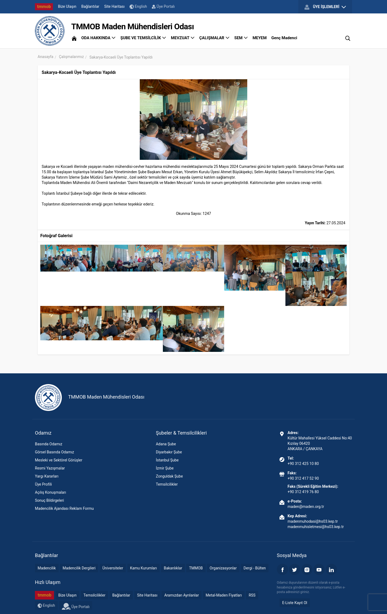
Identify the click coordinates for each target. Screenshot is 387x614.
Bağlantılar (90, 6)
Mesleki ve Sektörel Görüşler (58, 460)
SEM (241, 37)
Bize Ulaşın (67, 6)
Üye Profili (43, 484)
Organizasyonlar (223, 568)
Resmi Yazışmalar (50, 468)
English (138, 6)
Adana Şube (166, 444)
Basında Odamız (48, 444)
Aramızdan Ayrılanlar (181, 595)
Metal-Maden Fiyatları (224, 595)
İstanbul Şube (167, 460)
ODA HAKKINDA (98, 37)
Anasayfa (45, 57)
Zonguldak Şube (169, 476)
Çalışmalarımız (71, 57)
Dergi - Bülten (254, 568)
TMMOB (196, 568)
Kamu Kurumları (143, 568)
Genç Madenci (284, 37)
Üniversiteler (112, 568)
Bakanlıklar (173, 568)
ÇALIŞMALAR (214, 37)
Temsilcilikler (167, 484)
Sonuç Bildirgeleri (49, 500)
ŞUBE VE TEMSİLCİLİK (143, 37)
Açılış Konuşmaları (50, 492)
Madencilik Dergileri (79, 568)
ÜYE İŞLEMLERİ (325, 7)
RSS (252, 595)
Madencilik (47, 568)
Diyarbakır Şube (169, 452)
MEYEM (260, 37)
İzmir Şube (165, 468)
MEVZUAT (183, 37)
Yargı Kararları (46, 476)
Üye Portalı (163, 6)
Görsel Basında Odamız (54, 452)
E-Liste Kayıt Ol (294, 603)
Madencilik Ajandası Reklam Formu (64, 508)
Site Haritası (114, 6)
